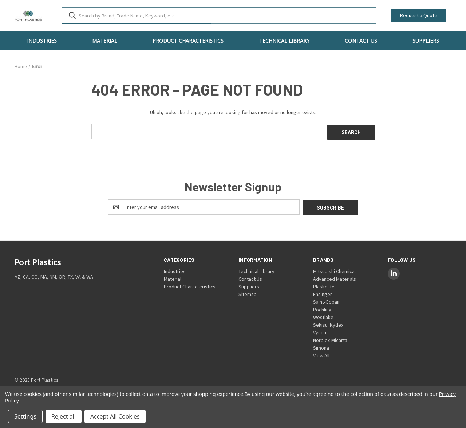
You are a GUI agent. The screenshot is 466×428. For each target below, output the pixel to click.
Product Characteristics (188, 40)
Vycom (320, 330)
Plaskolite (324, 284)
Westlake (323, 315)
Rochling (322, 307)
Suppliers (425, 40)
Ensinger (322, 292)
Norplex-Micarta (330, 338)
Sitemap (247, 292)
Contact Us (361, 40)
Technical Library (284, 40)
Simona (321, 346)
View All (321, 353)
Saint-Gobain (327, 300)
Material (104, 40)
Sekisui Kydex (328, 323)
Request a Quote (418, 15)
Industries (42, 40)
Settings (25, 416)
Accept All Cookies (115, 416)
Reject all (63, 416)
